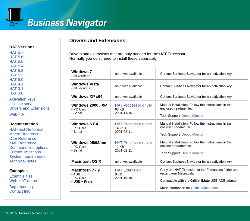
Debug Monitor (192, 115)
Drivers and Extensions (29, 108)
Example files (21, 176)
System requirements (27, 156)
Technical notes (22, 161)
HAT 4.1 (16, 84)
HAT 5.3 (16, 70)
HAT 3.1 (16, 88)
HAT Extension (128, 170)
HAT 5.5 (16, 61)
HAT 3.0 (16, 93)
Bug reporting (21, 186)
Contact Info (19, 191)
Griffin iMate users (204, 188)
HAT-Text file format (26, 129)
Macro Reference (24, 134)
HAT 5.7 (16, 52)
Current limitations (25, 152)
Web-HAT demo (23, 180)
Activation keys (22, 99)
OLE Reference (22, 138)
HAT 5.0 (16, 79)
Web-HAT (17, 114)
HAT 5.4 (16, 66)
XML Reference (22, 143)
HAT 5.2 (16, 75)
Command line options (28, 147)
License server (22, 103)
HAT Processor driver (133, 105)
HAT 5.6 (16, 57)
